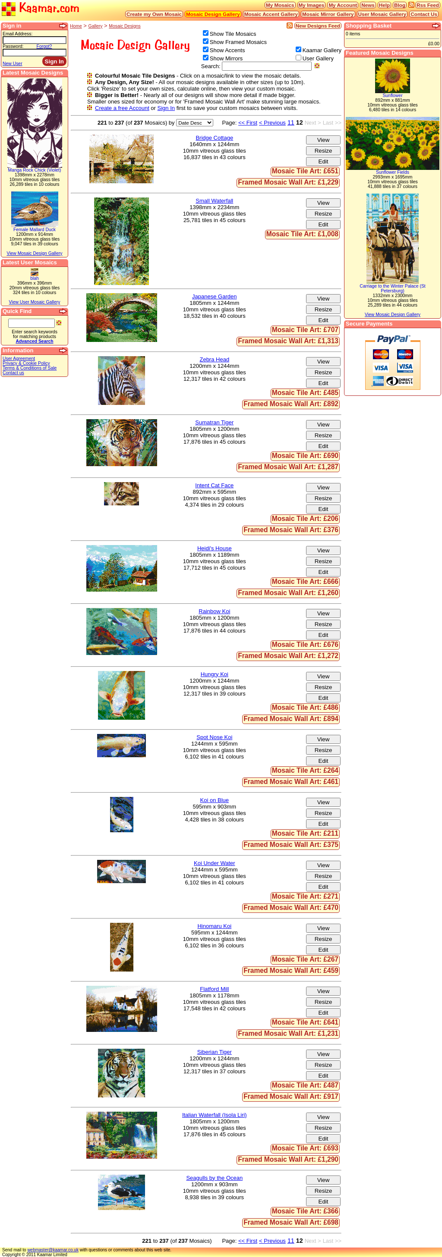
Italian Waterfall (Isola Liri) (214, 1115)
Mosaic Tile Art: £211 (305, 833)
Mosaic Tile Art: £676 (305, 644)
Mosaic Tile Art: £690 (305, 455)
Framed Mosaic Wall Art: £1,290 (288, 1159)
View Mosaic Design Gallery (34, 253)
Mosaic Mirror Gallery (328, 14)
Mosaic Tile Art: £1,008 (302, 234)
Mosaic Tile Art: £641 (305, 1022)
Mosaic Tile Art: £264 (305, 770)
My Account (342, 5)
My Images (312, 5)
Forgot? (44, 46)
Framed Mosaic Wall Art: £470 (290, 907)
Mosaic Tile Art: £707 (305, 329)
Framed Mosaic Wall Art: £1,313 (288, 341)
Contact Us (423, 14)
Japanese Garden (214, 296)
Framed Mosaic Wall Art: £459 (290, 970)
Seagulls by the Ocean (214, 1178)
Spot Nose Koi (214, 737)
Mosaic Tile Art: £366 (305, 1211)
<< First (247, 122)
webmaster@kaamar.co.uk (53, 1250)
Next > (313, 122)
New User (12, 63)
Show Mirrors (226, 58)
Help (384, 5)
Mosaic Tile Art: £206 (305, 518)
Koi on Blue (214, 800)
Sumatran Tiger (214, 422)
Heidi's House (214, 548)
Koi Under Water (214, 863)
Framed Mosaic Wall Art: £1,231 (288, 1033)
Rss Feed (428, 5)
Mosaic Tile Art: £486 (305, 707)
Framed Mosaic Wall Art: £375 (290, 844)
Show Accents (227, 50)
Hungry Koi (214, 674)
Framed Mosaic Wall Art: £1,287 (288, 466)
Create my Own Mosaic (154, 14)
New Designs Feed (318, 25)
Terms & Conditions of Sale (30, 368)
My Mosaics (280, 5)
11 (290, 122)
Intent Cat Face (214, 485)
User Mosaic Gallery (382, 14)
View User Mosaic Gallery (34, 302)
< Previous (272, 122)
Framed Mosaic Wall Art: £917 (290, 1096)
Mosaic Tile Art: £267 (305, 959)
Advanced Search (34, 341)
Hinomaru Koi (214, 926)
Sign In (166, 108)
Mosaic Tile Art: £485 (305, 392)
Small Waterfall (214, 200)
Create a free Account (122, 108)
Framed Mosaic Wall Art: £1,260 (288, 592)
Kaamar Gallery (322, 50)
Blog (399, 5)
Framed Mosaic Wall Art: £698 (290, 1222)
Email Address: (17, 33)
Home (76, 26)
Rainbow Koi (214, 611)
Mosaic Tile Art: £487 (305, 1085)
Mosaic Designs (124, 26)
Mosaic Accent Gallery (271, 14)
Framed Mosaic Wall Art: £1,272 (288, 655)
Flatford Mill (214, 989)
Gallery (95, 26)
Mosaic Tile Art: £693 (305, 1148)
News (368, 5)
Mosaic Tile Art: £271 (305, 896)
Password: (13, 46)
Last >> (332, 122)
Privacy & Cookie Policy (26, 363)
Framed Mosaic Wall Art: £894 (290, 718)
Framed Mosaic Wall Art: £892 (290, 404)
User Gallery (318, 58)
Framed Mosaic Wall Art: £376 (290, 529)
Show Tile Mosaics (233, 34)
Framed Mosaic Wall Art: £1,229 (288, 182)
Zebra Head (214, 359)
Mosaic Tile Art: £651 (305, 171)
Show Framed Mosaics (238, 42)
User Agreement (19, 358)
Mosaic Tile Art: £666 (305, 581)
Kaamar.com (40, 8)
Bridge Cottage (214, 138)
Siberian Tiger (214, 1052)
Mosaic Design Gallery (213, 14)
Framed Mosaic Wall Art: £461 (290, 781)
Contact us (13, 372)
